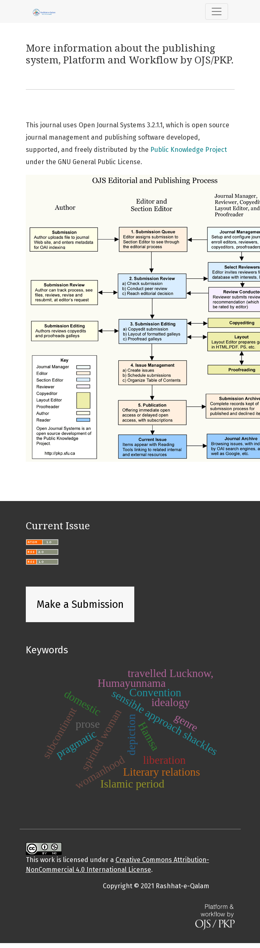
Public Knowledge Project (188, 149)
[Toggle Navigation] (216, 11)
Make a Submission (80, 604)
